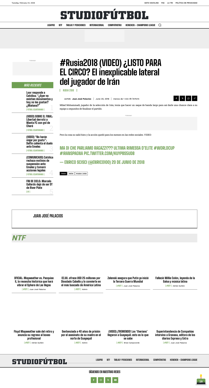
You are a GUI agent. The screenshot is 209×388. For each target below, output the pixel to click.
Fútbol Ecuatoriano (35, 109)
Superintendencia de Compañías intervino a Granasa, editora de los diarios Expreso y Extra (175, 335)
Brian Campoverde (132, 343)
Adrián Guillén (179, 286)
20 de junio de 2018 (128, 162)
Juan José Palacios (81, 99)
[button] (160, 25)
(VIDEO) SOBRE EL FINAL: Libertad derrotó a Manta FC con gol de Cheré (39, 121)
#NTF (25, 289)
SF (28, 192)
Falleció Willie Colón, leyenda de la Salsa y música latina (175, 279)
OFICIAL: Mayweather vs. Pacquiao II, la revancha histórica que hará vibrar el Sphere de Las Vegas (34, 281)
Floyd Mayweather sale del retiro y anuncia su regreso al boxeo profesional (34, 335)
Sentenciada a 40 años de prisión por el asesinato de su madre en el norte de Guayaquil (81, 335)
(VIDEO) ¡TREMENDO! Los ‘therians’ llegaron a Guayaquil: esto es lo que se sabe (128, 335)
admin (84, 289)
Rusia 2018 (68, 90)
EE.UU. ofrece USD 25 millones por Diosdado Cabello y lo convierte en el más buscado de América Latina (81, 281)
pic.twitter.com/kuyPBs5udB (109, 153)
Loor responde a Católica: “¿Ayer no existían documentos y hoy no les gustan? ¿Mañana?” (39, 99)
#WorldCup (164, 148)
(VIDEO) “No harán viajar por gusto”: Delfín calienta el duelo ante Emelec (39, 141)
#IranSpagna (71, 153)
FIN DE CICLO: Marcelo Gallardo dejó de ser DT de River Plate (39, 184)
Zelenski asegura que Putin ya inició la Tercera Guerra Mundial (128, 279)
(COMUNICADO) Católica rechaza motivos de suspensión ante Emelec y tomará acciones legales (39, 164)
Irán (71, 174)
